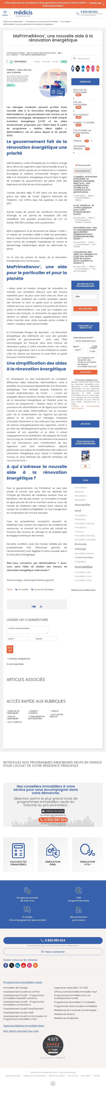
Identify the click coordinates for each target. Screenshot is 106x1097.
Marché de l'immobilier (80, 92)
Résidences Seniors (64, 1014)
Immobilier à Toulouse (81, 529)
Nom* (75, 346)
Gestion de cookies (57, 1076)
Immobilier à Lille (83, 572)
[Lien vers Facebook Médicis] (72, 68)
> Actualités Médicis (56, 715)
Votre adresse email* (83, 337)
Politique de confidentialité (34, 1076)
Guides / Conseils (83, 123)
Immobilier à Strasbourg (81, 517)
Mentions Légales (13, 1076)
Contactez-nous (53, 811)
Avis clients (85, 1076)
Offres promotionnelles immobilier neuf (75, 991)
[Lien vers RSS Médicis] (97, 68)
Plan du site (73, 1076)
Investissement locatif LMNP (18, 1012)
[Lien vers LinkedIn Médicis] (83, 68)
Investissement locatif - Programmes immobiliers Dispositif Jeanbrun (23, 997)
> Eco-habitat (14, 722)
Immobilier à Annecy (85, 523)
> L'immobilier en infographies (36, 717)
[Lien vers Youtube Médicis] (88, 68)
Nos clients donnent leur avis (21, 1031)
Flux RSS (96, 1076)
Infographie (80, 561)
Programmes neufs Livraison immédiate (75, 1006)
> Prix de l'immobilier (12, 717)
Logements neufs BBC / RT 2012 (71, 987)
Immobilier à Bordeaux (81, 489)
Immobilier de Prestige (15, 987)
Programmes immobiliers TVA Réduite (74, 1002)
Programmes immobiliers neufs (22, 982)
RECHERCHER (85, 308)
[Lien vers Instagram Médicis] (93, 68)
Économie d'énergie (43, 589)
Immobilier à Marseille (85, 539)
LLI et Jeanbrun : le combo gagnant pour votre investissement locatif (83, 209)
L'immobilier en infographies (82, 133)
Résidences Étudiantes (66, 1018)
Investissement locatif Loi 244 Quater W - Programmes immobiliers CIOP (25, 1018)
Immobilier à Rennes (84, 535)
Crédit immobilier (84, 557)
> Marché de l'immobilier (13, 712)
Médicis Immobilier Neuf (83, 590)
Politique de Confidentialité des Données (85, 407)
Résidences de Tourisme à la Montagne (75, 1010)
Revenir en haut (53, 1083)
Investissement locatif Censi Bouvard (23, 1008)
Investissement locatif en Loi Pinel (21, 991)
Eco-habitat (12, 55)
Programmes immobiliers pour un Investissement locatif (72, 997)
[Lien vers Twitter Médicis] (78, 68)
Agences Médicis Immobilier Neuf (23, 1025)
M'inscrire (85, 372)
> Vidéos (54, 711)
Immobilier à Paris (83, 580)
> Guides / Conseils (33, 712)
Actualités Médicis (81, 147)
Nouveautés (83, 165)
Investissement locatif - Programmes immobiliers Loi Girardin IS (23, 1003)
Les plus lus (82, 170)
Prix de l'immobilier (80, 104)
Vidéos (81, 140)
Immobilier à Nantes (84, 553)
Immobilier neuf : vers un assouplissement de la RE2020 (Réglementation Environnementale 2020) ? (85, 233)
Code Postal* (93, 347)
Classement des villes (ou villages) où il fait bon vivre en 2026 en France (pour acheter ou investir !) (85, 257)
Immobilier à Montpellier (81, 497)
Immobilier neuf (83, 508)
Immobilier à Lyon (83, 576)
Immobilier (23, 589)
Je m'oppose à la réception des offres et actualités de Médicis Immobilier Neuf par (85, 362)
